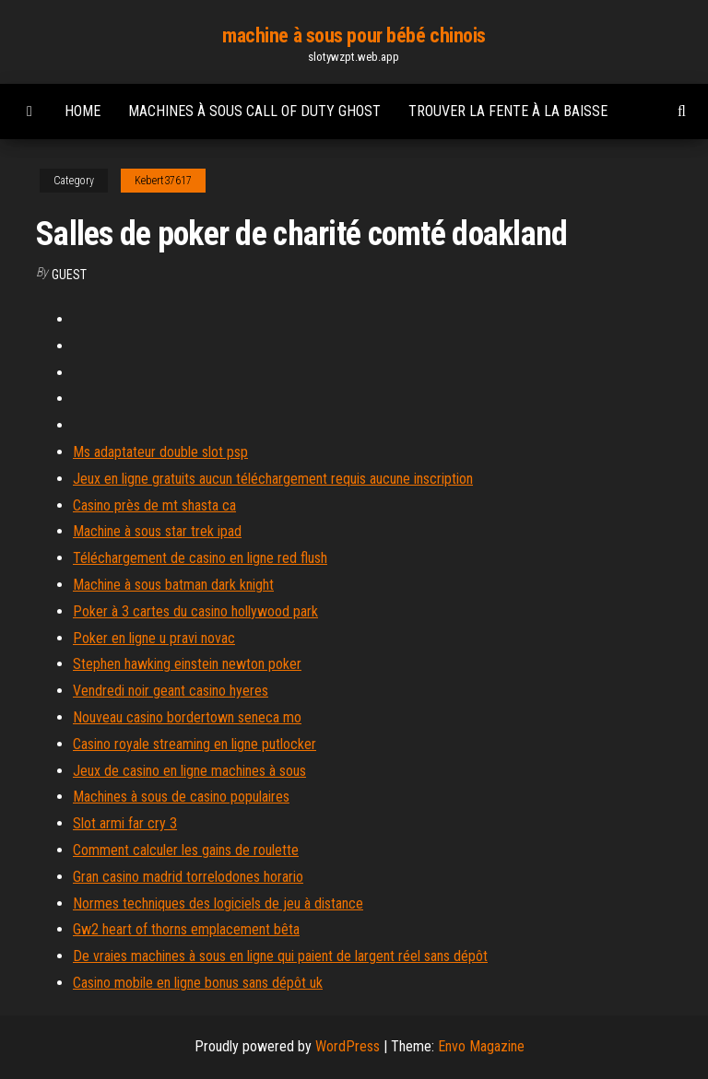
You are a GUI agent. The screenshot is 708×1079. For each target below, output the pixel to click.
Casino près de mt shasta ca (154, 505)
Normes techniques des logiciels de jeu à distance (218, 903)
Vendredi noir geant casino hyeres (170, 690)
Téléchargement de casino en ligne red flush (200, 558)
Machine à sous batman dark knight (173, 584)
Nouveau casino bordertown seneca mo (187, 717)
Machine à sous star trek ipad (157, 531)
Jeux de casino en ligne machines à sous (189, 771)
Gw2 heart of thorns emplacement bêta (186, 929)
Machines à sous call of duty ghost (254, 111)
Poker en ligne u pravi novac (154, 638)
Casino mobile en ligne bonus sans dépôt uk (198, 982)
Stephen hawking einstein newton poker (187, 664)
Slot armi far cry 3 (125, 823)
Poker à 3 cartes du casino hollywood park (195, 611)
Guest (69, 274)
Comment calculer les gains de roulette (186, 850)
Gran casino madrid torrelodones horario (188, 876)
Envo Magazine (481, 1046)
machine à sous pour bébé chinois (354, 35)
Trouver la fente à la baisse (508, 111)
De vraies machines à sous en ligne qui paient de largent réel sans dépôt (280, 956)
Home (82, 111)
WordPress (347, 1046)
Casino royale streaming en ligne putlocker (194, 744)
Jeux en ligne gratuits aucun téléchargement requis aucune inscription (273, 478)
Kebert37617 (163, 180)
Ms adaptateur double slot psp (160, 452)
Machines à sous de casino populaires (181, 796)
